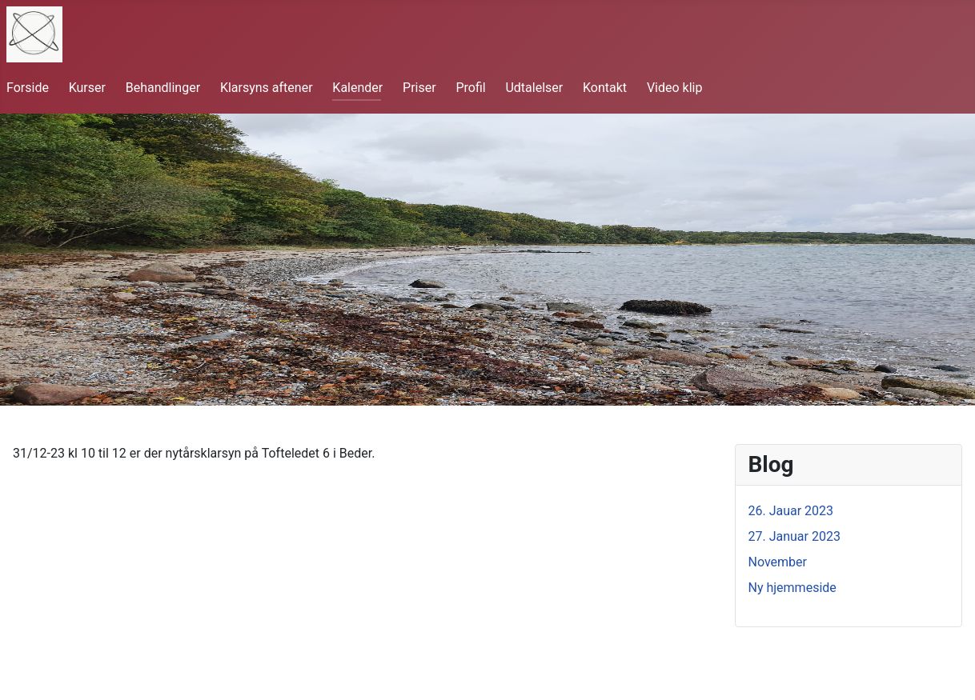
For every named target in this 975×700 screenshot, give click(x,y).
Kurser (87, 87)
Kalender (357, 87)
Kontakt (605, 87)
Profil (470, 87)
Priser (419, 87)
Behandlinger (163, 87)
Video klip (675, 87)
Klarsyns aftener (266, 87)
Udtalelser (534, 87)
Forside (27, 87)
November (777, 562)
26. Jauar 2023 (791, 510)
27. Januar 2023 (794, 536)
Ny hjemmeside (792, 587)
